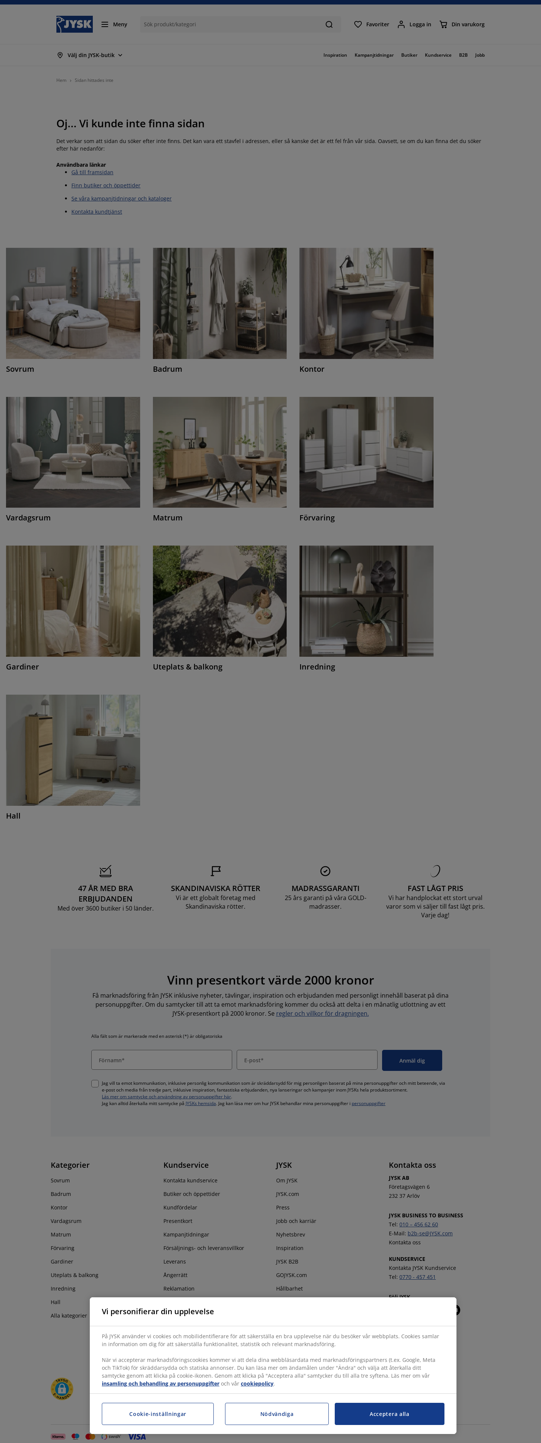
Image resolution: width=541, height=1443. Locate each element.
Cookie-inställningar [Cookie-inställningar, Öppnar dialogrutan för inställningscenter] (157, 1413)
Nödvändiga (277, 1413)
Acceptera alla (390, 1413)
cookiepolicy (257, 1383)
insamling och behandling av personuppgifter (160, 1383)
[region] (273, 1365)
